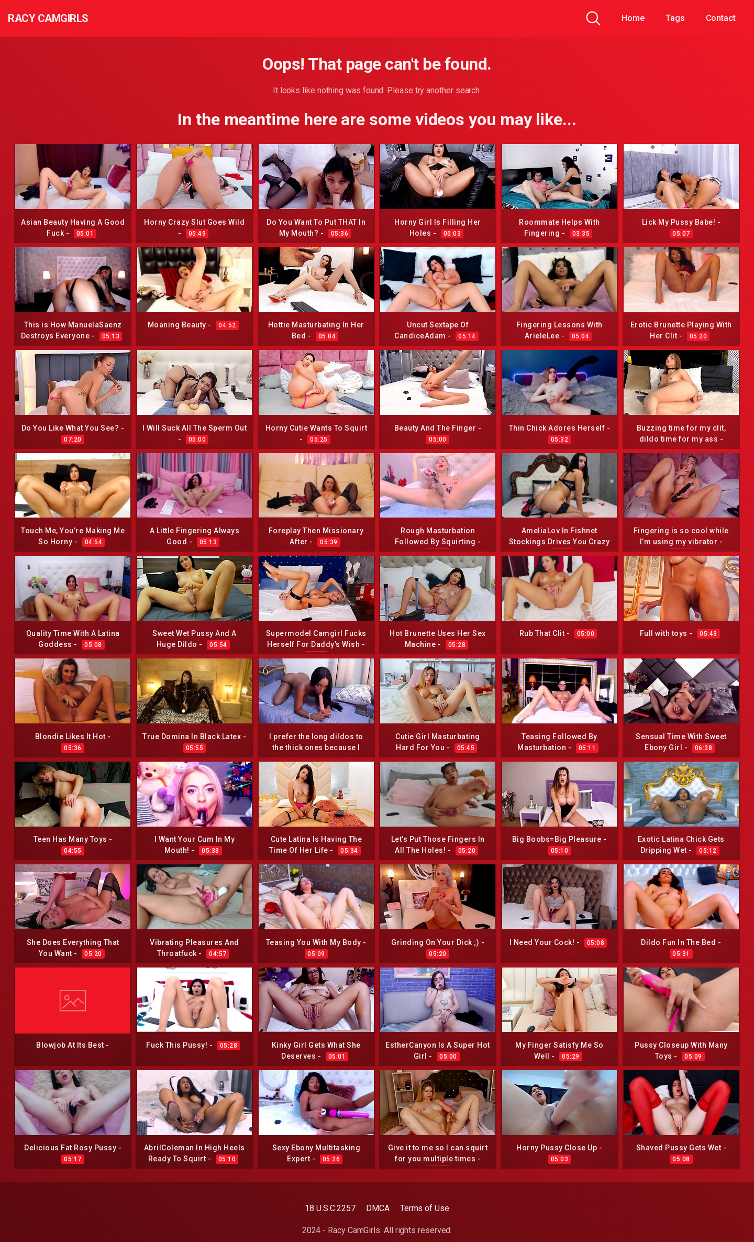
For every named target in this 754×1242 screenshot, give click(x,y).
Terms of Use (424, 1208)
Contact (721, 18)
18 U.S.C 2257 (330, 1208)
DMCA (378, 1208)
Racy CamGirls (64, 18)
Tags (675, 18)
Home (633, 18)
